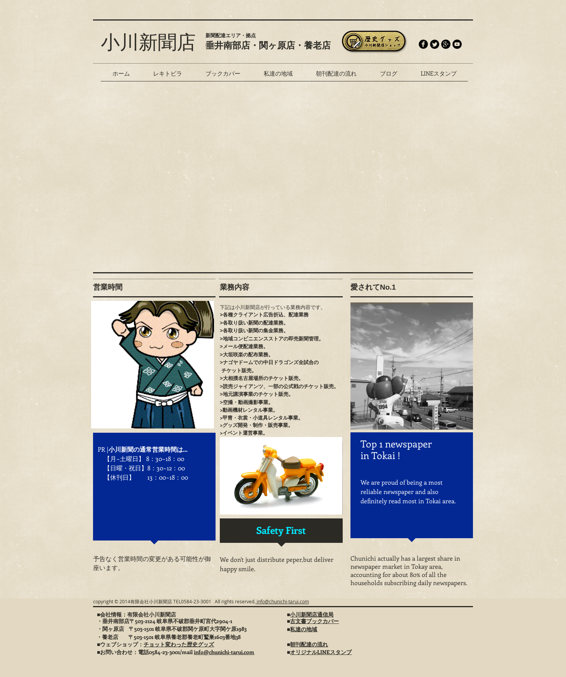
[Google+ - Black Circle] (445, 44)
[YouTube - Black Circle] (457, 44)
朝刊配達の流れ (309, 644)
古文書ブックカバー (314, 621)
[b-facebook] (423, 44)
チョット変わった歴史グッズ (178, 644)
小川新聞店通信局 (311, 614)
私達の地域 (303, 629)
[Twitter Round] (434, 44)
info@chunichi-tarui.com (282, 601)
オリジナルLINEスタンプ (321, 652)
